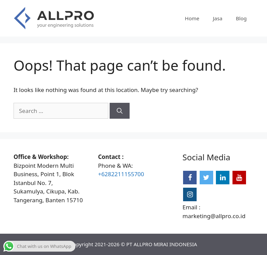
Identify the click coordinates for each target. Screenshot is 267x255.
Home (192, 18)
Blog (241, 18)
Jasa (217, 18)
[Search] (120, 111)
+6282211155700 (121, 174)
